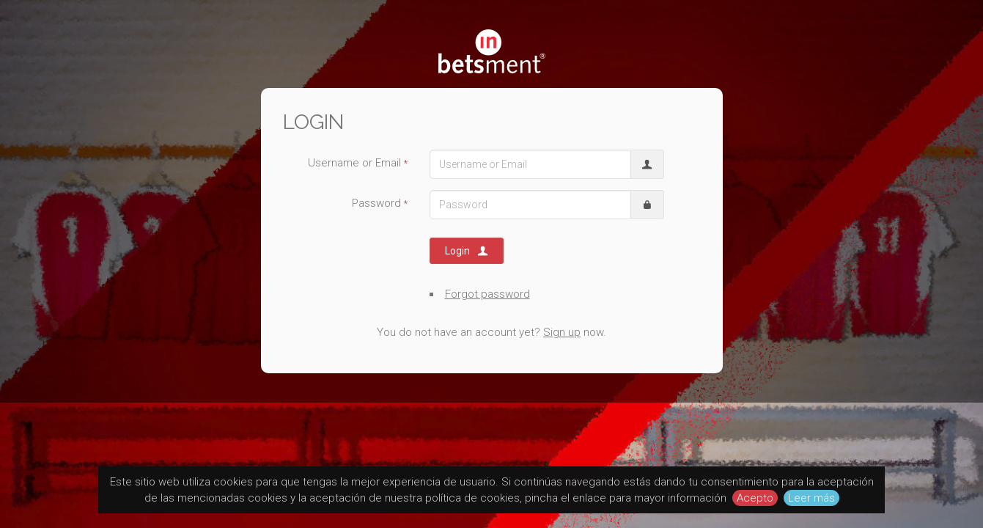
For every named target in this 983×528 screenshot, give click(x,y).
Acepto (755, 498)
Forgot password (487, 294)
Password (380, 203)
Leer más (811, 498)
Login (467, 250)
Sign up (562, 332)
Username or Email (358, 162)
